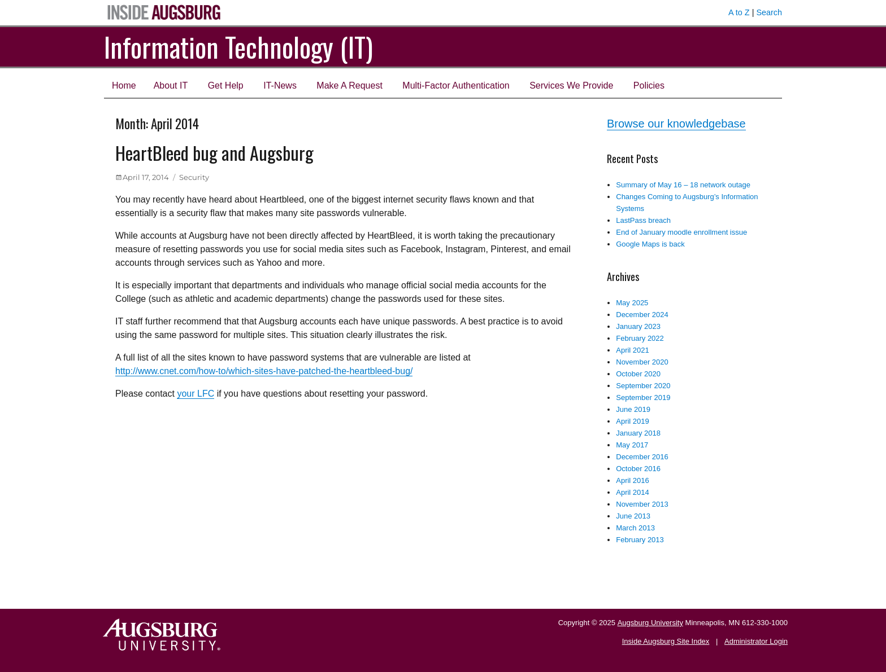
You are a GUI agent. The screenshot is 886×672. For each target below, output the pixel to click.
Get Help (226, 85)
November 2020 (642, 362)
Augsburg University (650, 622)
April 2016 (632, 480)
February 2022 (640, 338)
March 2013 (635, 528)
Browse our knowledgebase (676, 123)
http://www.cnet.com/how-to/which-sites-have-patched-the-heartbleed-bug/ (263, 371)
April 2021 (632, 350)
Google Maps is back (650, 244)
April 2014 (632, 492)
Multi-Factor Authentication (455, 85)
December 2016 (642, 457)
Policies (648, 85)
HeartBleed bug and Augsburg (214, 152)
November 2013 (642, 504)
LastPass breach (643, 220)
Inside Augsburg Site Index (666, 641)
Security (194, 177)
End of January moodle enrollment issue (681, 232)
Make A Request (349, 85)
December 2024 (642, 314)
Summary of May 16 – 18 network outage (683, 185)
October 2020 (638, 374)
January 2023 (638, 326)
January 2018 (638, 433)
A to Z (739, 12)
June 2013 (633, 516)
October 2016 (638, 468)
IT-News (280, 85)
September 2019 (643, 397)
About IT (171, 85)
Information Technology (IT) (238, 47)
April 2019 (632, 421)
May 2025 (632, 302)
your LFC (195, 393)
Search (769, 12)
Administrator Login (756, 641)
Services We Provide (571, 85)
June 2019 (633, 409)
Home (124, 85)
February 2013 (640, 539)
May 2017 (632, 445)
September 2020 (643, 385)
